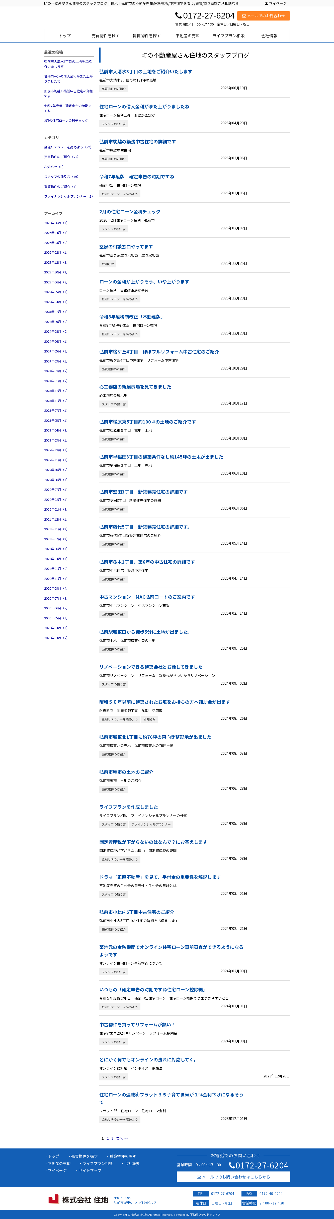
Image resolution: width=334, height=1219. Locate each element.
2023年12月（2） (56, 390)
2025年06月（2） (56, 282)
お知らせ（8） (54, 166)
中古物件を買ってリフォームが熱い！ (137, 1024)
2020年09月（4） (56, 588)
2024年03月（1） (56, 361)
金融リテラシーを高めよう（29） (68, 147)
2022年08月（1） (56, 479)
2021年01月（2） (56, 568)
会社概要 (132, 1163)
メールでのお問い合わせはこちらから (233, 1177)
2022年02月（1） (56, 499)
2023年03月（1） (56, 440)
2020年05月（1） (56, 618)
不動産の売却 (188, 36)
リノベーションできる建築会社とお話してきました (151, 666)
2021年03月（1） (56, 558)
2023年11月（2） (56, 400)
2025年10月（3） (56, 272)
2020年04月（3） (56, 627)
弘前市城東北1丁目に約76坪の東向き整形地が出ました (155, 736)
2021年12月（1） (56, 519)
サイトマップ (90, 1170)
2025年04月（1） (56, 301)
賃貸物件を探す (147, 36)
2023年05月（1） (56, 420)
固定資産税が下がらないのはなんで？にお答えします (153, 842)
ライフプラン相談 (228, 36)
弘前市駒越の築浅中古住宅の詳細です (68, 93)
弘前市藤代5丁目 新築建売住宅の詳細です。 (145, 526)
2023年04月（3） (56, 430)
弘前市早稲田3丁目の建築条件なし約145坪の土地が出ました (161, 456)
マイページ (276, 3)
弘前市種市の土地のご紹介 (126, 771)
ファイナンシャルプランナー (151, 824)
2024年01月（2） (56, 380)
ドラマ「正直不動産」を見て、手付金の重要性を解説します (160, 877)
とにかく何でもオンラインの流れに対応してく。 (148, 1059)
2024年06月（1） (56, 341)
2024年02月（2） (56, 370)
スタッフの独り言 (114, 124)
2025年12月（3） (56, 262)
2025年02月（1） (56, 311)
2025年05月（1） (56, 291)
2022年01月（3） (56, 509)
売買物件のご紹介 (114, 89)
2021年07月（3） (56, 539)
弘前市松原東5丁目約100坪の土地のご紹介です (147, 421)
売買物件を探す (106, 36)
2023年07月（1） (56, 410)
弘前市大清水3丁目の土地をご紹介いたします (68, 64)
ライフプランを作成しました (128, 806)
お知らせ (108, 264)
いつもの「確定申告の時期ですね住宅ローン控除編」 (153, 989)
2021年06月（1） (56, 548)
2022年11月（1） (56, 460)
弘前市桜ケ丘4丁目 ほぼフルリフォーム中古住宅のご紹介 (159, 351)
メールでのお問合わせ (263, 15)
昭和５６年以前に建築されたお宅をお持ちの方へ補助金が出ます (164, 701)
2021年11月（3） (56, 529)
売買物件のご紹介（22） (62, 156)
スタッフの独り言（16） (62, 176)
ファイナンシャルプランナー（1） (69, 196)
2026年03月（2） (56, 242)
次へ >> (122, 1138)
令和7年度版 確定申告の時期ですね (68, 108)
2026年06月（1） (56, 222)
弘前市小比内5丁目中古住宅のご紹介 (136, 912)
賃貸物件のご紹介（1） (61, 186)
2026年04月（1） (56, 232)
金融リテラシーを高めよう (120, 194)
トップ (65, 36)
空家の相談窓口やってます (126, 246)
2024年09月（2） (56, 321)
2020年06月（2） (56, 608)
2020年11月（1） (56, 578)
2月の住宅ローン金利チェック (66, 120)
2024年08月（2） (56, 331)
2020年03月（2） (56, 637)
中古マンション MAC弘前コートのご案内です (147, 596)
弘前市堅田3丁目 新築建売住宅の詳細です (143, 491)
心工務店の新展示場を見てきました (135, 386)
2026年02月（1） (56, 252)
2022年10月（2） (56, 469)
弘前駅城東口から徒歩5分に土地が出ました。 (145, 631)
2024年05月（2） (56, 351)
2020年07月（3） (56, 598)
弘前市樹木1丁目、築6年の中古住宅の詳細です (147, 561)
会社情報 (269, 36)
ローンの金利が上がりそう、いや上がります (144, 281)
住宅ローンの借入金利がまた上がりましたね (68, 79)
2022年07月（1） (56, 489)
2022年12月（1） (56, 450)
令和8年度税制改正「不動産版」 (132, 316)
